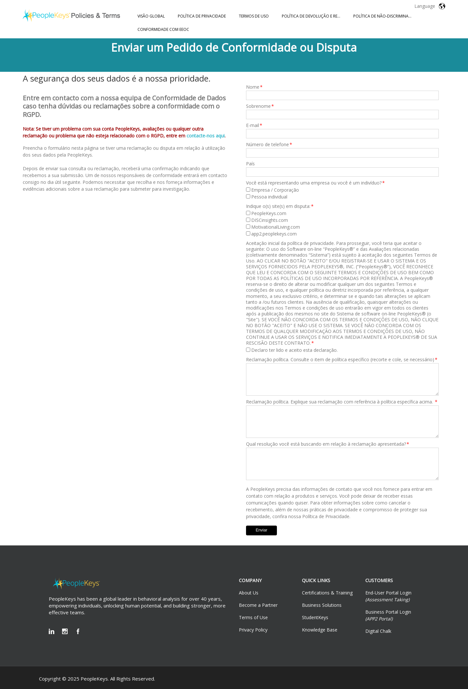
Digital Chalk (378, 631)
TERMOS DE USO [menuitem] (254, 16)
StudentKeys (315, 617)
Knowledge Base (319, 630)
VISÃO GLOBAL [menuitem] (151, 16)
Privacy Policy (253, 630)
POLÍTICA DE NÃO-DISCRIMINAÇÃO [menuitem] (385, 16)
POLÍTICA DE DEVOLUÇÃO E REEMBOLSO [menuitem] (314, 16)
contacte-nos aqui (206, 136)
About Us (248, 593)
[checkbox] (342, 193)
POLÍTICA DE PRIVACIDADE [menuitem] (202, 16)
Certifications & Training (327, 593)
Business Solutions (322, 605)
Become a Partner (258, 605)
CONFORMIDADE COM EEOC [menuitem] (163, 29)
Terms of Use (253, 617)
